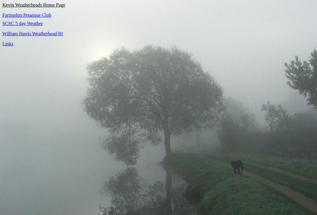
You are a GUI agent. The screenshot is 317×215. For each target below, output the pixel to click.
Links (7, 43)
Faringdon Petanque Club (26, 15)
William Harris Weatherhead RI (32, 33)
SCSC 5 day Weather (22, 23)
